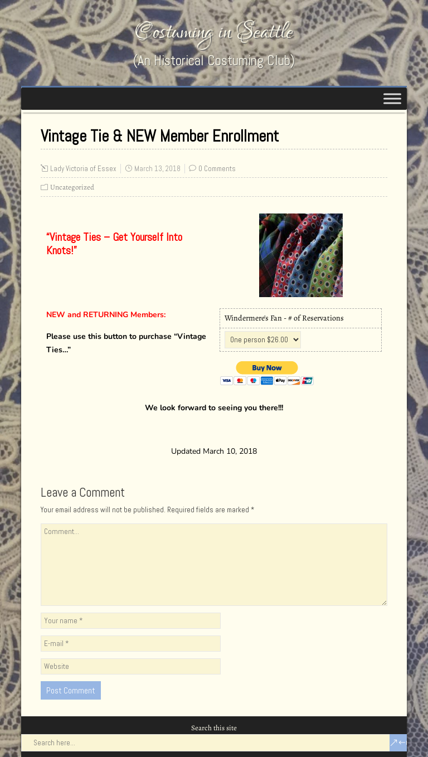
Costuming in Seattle (214, 32)
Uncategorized (72, 187)
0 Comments (217, 168)
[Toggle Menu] (392, 98)
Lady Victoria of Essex (83, 168)
